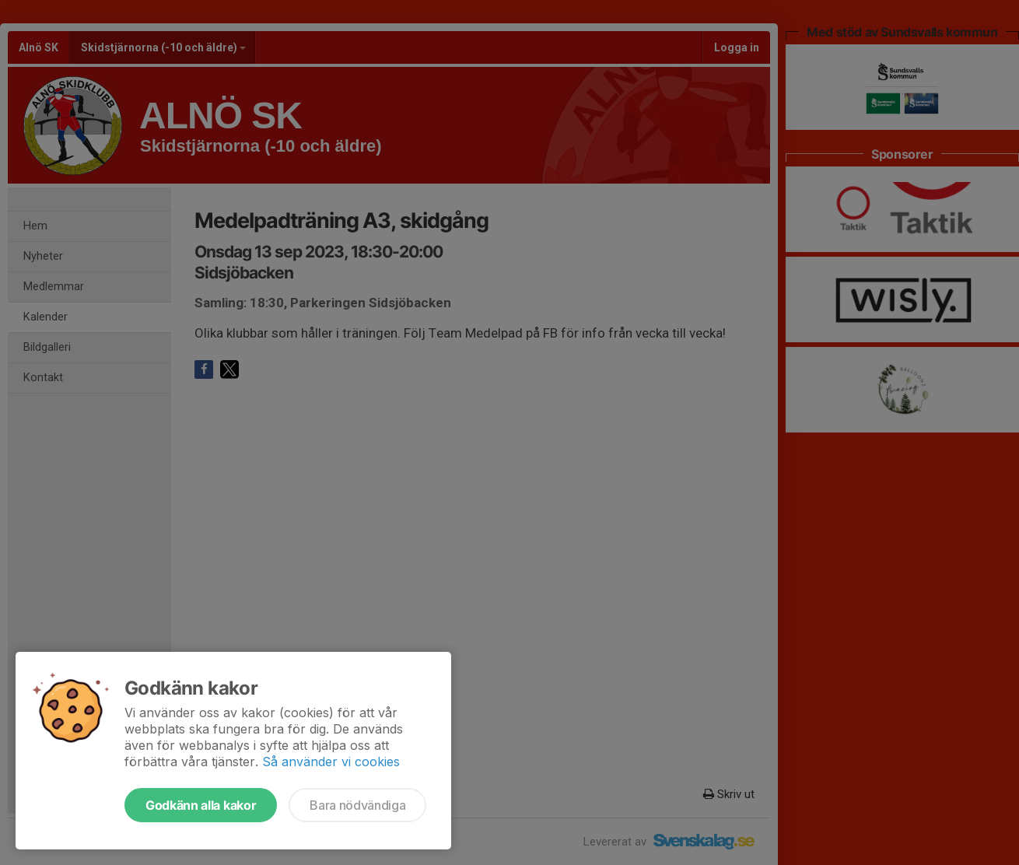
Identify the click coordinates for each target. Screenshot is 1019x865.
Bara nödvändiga (357, 805)
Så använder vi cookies (331, 761)
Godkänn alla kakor (200, 805)
